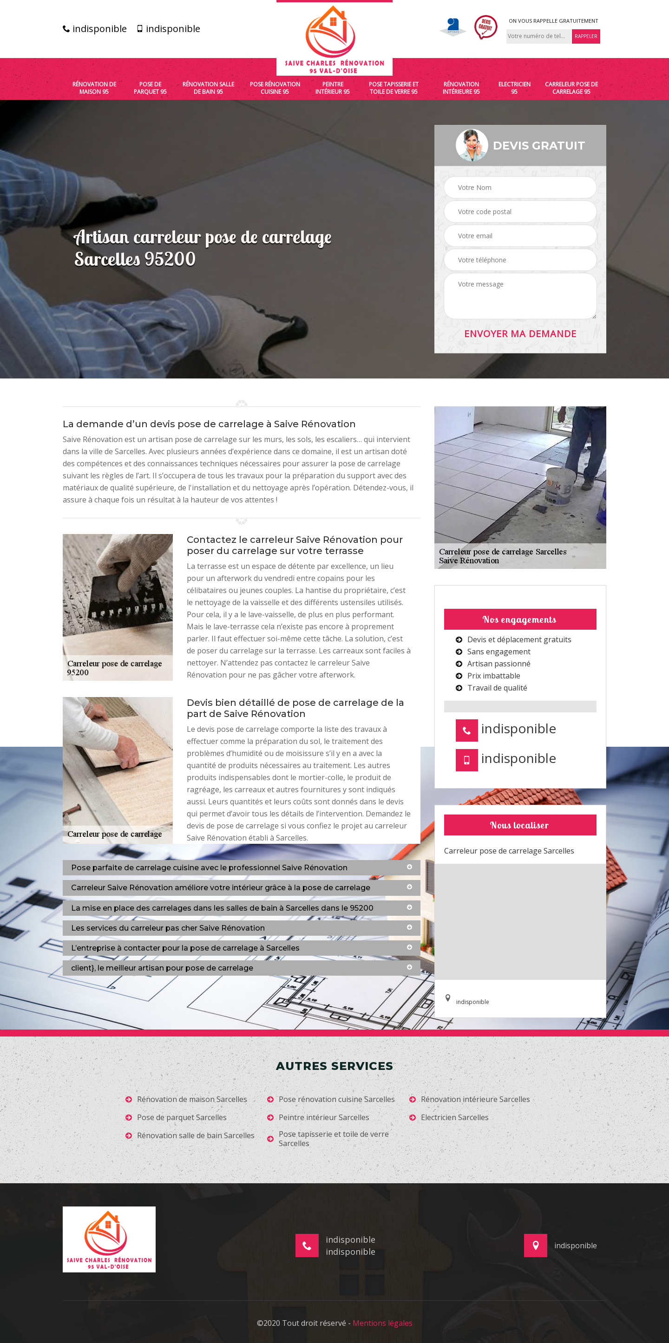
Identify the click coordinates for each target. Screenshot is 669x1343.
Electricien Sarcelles (449, 1117)
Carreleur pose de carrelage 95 (571, 88)
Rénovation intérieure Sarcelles (469, 1099)
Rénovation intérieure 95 (461, 88)
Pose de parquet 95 (150, 88)
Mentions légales (383, 1323)
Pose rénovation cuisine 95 (275, 88)
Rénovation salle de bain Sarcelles (190, 1136)
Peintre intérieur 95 (332, 88)
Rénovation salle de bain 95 (208, 88)
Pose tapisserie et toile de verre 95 (394, 88)
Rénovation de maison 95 (94, 88)
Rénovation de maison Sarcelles (186, 1099)
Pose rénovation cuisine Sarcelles (331, 1099)
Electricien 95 (514, 88)
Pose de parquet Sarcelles (176, 1117)
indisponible (95, 29)
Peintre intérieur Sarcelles (318, 1117)
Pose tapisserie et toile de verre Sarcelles (328, 1139)
